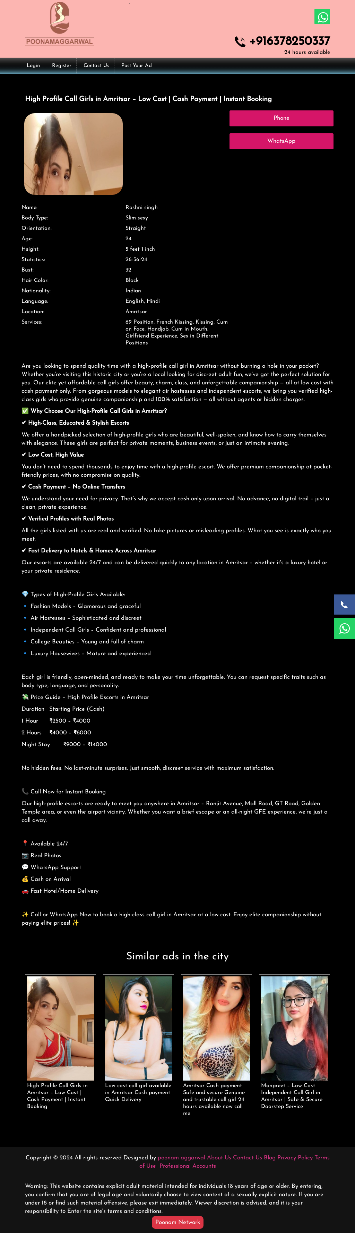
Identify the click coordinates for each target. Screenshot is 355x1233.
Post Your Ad (136, 65)
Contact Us (96, 65)
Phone (281, 118)
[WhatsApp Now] (344, 628)
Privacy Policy (295, 1158)
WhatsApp (281, 141)
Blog (270, 1158)
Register (61, 65)
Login (33, 65)
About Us (219, 1158)
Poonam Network (177, 1222)
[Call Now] (344, 604)
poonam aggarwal (181, 1158)
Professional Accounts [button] (187, 1166)
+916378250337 (289, 42)
